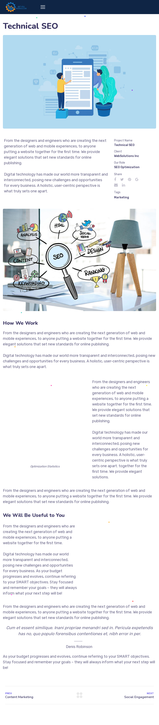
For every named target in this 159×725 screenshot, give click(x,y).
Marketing (121, 197)
